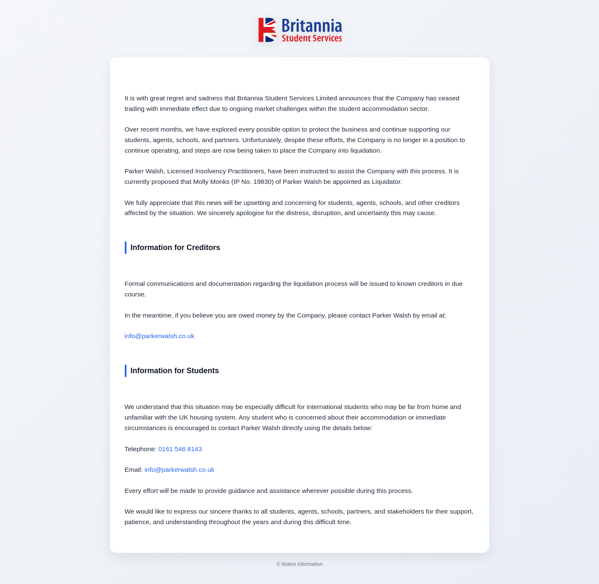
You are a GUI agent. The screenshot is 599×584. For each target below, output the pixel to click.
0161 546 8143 (180, 448)
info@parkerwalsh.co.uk (160, 335)
